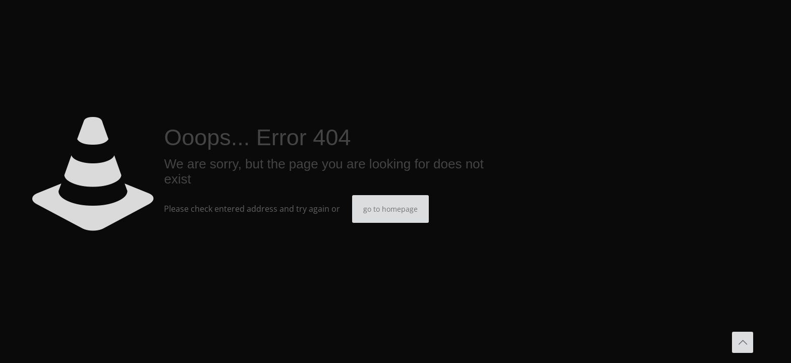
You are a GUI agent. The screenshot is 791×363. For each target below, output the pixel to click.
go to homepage (390, 209)
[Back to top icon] (742, 342)
